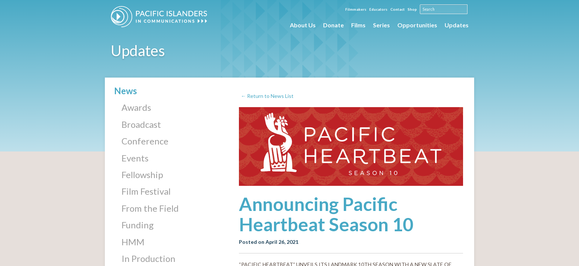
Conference (144, 141)
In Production (148, 258)
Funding (137, 224)
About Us (303, 24)
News (125, 90)
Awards (136, 107)
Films (358, 24)
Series (381, 24)
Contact (398, 9)
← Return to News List (267, 96)
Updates (457, 24)
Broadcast (141, 124)
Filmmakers (356, 9)
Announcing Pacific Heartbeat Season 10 (326, 214)
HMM (132, 241)
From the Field (150, 208)
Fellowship (142, 174)
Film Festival (146, 191)
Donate (333, 24)
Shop (412, 9)
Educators (379, 9)
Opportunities (417, 24)
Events (134, 158)
